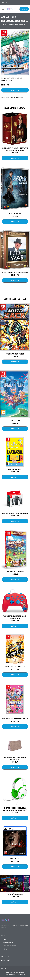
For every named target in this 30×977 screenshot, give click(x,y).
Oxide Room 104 (15, 859)
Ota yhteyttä (14, 972)
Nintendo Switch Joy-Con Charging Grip (15, 513)
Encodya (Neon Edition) (15, 894)
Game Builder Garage (15, 469)
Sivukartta (21, 974)
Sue (5, 939)
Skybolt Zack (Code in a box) (15, 354)
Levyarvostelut (8, 942)
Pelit (10, 78)
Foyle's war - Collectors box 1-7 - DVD (15, 272)
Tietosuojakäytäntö (11, 974)
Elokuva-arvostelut (10, 946)
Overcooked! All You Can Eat (15, 571)
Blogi (5, 949)
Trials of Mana (15, 421)
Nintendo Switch (17, 78)
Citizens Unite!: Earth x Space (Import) (15, 719)
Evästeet (21, 972)
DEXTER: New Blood (15, 214)
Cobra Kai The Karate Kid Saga (15, 667)
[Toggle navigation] (3, 8)
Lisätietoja (15, 90)
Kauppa (24, 9)
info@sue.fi (4, 2)
